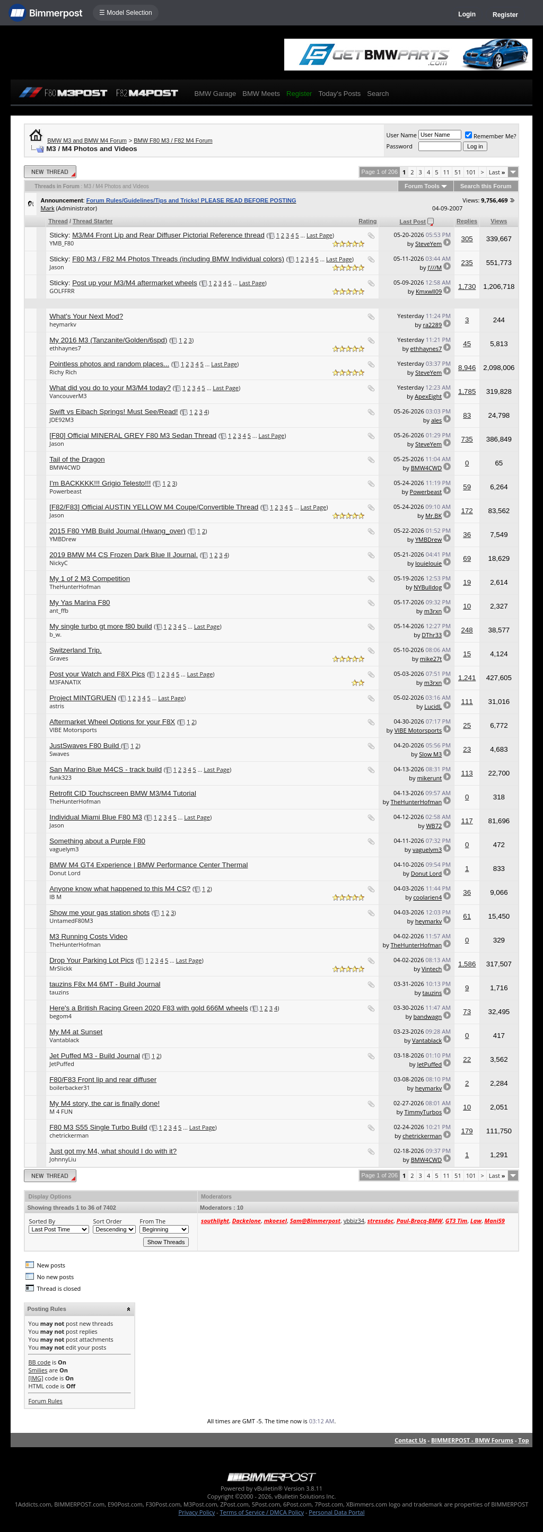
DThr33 (432, 635)
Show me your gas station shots (99, 913)
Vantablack (64, 1040)
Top (523, 1440)
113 (467, 773)
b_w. (55, 634)
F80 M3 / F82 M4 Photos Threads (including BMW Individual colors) (178, 259)
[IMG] (35, 1378)
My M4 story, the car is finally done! (104, 1103)
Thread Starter (92, 221)
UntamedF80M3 (71, 921)
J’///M (434, 267)
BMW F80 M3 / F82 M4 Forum (173, 140)
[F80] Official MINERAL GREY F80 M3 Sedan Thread (132, 435)
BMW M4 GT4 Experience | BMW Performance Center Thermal (148, 865)
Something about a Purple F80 (97, 841)
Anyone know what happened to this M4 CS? (119, 889)
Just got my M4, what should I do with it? (113, 1151)
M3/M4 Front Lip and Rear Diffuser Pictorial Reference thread (168, 235)
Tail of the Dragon (76, 459)
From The (152, 1221)
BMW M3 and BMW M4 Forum (87, 140)
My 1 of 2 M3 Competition (89, 579)
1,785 (467, 391)
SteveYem (428, 244)
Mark (47, 208)
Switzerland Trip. (75, 650)
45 (467, 344)
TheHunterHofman (75, 587)
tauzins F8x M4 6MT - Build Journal (104, 984)
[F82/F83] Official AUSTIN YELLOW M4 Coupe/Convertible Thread (153, 507)
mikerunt (429, 778)
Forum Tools (422, 186)
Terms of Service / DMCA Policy (262, 1512)
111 (467, 702)
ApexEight (428, 396)
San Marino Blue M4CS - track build (105, 769)
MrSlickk (60, 968)
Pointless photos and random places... (109, 364)
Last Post (412, 221)
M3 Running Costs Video (88, 936)
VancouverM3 (67, 396)
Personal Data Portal (336, 1512)
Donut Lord (64, 873)
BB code (39, 1362)
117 (467, 821)
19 (467, 582)
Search (378, 94)
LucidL (433, 706)
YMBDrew (62, 539)
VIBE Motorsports (73, 730)
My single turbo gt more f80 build (100, 626)
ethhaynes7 (65, 348)
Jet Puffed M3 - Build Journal (94, 1056)
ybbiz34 (354, 1221)
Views (499, 221)
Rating (367, 221)
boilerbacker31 (69, 1087)
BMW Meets (261, 94)
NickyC (58, 563)
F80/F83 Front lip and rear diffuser (102, 1080)
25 (467, 725)
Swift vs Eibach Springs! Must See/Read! (113, 412)
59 (467, 487)
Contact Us (410, 1440)
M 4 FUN (61, 1111)
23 (467, 749)
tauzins (59, 992)
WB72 (434, 826)
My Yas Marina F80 (79, 602)
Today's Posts (339, 94)
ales (436, 420)
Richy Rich (63, 372)
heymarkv (62, 324)
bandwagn (428, 1016)
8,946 (467, 368)
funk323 (60, 777)
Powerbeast (65, 491)
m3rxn (433, 611)
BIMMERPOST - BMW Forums (472, 1440)
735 (467, 439)
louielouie (428, 563)
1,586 (467, 964)
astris (56, 706)
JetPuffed (61, 1064)
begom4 (60, 1016)
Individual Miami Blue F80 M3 (95, 817)
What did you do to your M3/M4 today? (110, 388)
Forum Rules (45, 1401)
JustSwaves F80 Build (85, 746)
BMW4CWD (65, 467)
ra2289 (432, 325)
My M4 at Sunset (75, 1032)
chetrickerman (69, 1135)
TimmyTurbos (423, 1112)
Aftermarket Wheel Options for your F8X (112, 722)
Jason (56, 267)
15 (467, 654)
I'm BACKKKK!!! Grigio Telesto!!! (100, 483)
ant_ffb (58, 610)
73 (467, 1012)
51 (457, 172)
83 (467, 415)
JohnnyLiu (62, 1159)
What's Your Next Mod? (86, 316)
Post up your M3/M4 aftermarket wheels (134, 283)
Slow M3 (430, 754)
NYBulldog (428, 587)
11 (446, 172)
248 (467, 630)
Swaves (59, 754)
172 (467, 511)
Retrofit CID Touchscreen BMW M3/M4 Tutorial (122, 793)
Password (399, 146)
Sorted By (42, 1221)
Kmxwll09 (429, 291)
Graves (58, 658)
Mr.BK (433, 516)
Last (497, 172)
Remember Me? (490, 136)
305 (467, 239)
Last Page (319, 235)
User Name (401, 135)
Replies (467, 221)
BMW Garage (215, 94)
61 (467, 916)
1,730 (467, 286)
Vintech (432, 969)
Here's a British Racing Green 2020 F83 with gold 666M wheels (148, 1008)
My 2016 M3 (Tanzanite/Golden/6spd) (108, 340)
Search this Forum (486, 186)
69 (467, 558)
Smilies (37, 1370)
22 (467, 1059)
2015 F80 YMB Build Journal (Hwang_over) (117, 531)
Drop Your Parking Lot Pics (91, 960)
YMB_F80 (61, 243)
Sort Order (107, 1221)
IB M (55, 897)
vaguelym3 (63, 849)
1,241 (467, 678)
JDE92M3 (61, 420)
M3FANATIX (65, 682)
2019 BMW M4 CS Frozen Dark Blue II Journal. (123, 555)
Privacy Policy (197, 1512)
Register (505, 15)
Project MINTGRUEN (82, 698)
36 (467, 535)
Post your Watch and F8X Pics (97, 674)
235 (467, 263)
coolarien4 (427, 897)
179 (467, 1131)
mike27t (431, 659)
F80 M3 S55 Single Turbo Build (98, 1127)
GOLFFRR (61, 291)
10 (467, 606)
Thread (58, 221)
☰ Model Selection (125, 12)
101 (471, 172)
